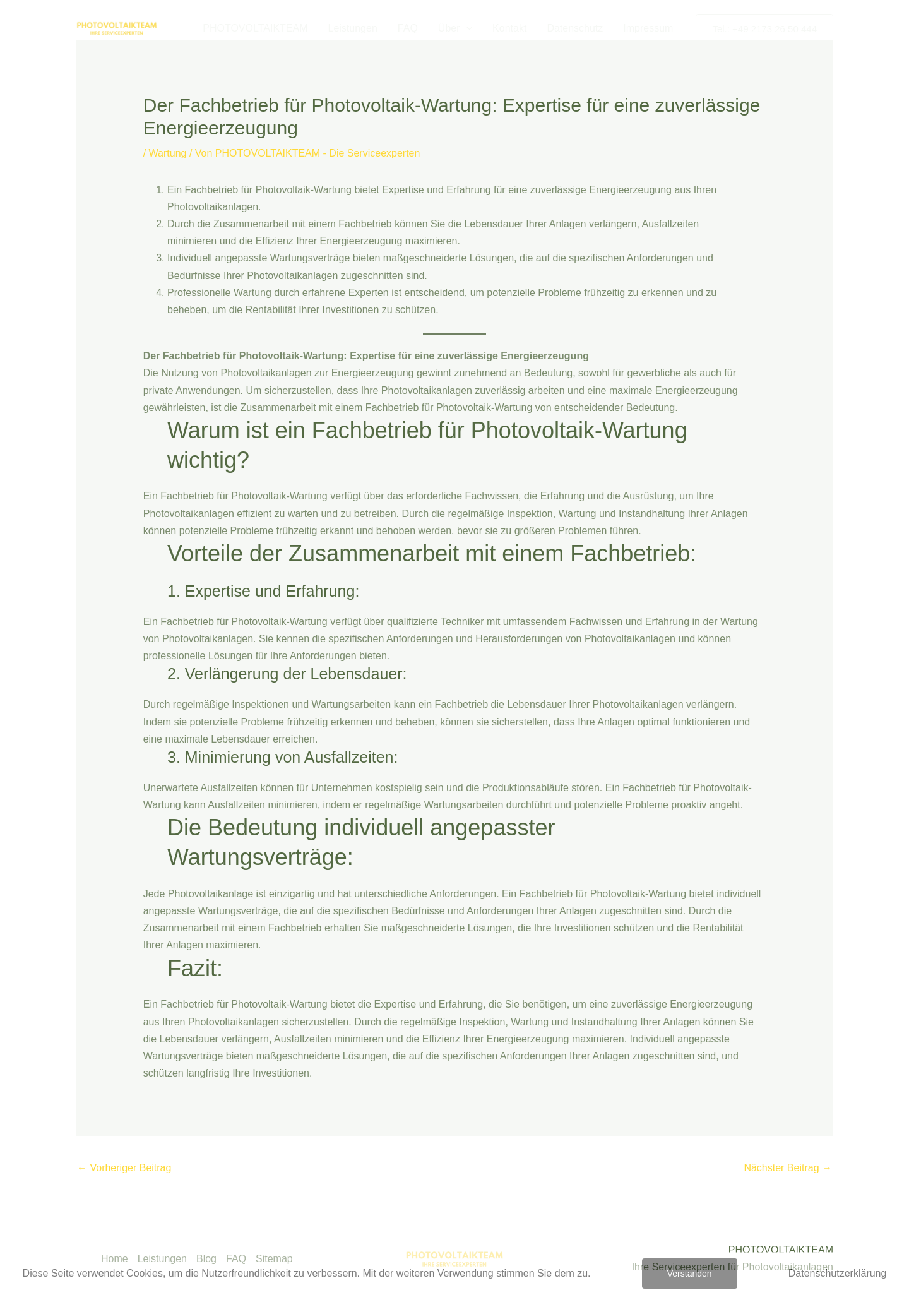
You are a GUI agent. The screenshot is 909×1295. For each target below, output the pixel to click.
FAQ (408, 28)
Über (455, 28)
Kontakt (509, 28)
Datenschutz (575, 28)
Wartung (168, 153)
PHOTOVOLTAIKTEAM (255, 28)
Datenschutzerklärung (837, 1273)
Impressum (648, 28)
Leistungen (352, 28)
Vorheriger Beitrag (124, 1167)
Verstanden (689, 1273)
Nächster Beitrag (788, 1167)
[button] (466, 28)
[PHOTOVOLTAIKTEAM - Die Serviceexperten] (117, 27)
